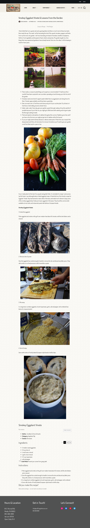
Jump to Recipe (41, 26)
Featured (44, 21)
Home (80, 1)
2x (67, 442)
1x (64, 442)
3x (70, 442)
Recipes (54, 21)
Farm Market (47, 8)
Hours (84, 1)
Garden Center (62, 8)
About (35, 8)
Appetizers (39, 21)
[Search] (84, 8)
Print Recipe (50, 26)
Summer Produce (60, 21)
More (74, 8)
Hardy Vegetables (49, 21)
